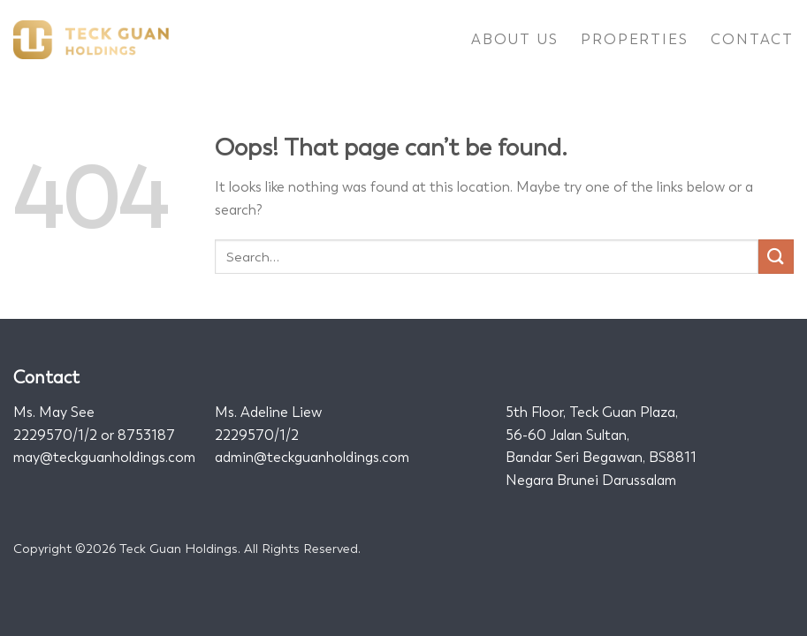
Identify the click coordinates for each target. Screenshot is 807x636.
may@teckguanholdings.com (104, 457)
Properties (634, 39)
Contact (752, 39)
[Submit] (776, 256)
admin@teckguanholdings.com (312, 457)
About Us (514, 39)
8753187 (146, 435)
